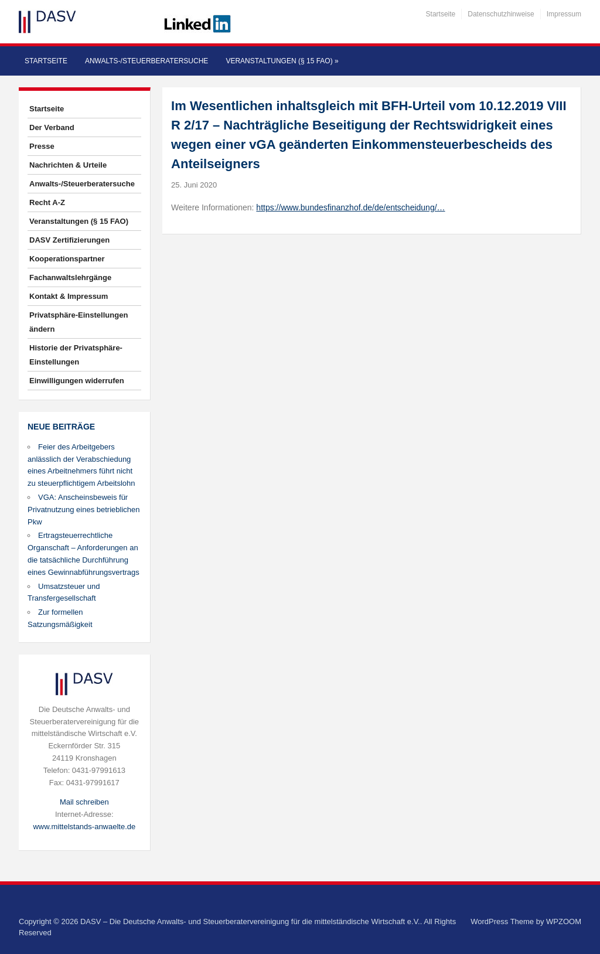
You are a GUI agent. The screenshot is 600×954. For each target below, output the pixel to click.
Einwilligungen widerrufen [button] (76, 380)
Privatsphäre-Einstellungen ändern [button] (78, 322)
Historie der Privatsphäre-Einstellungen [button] (75, 354)
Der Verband (51, 127)
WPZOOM (563, 921)
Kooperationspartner (67, 258)
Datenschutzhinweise (501, 14)
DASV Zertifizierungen (69, 240)
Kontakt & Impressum (68, 296)
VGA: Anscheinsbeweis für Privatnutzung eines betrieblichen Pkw (84, 509)
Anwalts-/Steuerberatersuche (146, 61)
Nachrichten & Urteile (68, 165)
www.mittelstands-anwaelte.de (84, 826)
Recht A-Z (47, 202)
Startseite (441, 14)
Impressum (564, 14)
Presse (41, 146)
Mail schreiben (84, 802)
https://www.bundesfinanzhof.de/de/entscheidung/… (350, 207)
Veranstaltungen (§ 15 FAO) (282, 61)
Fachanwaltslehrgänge (70, 277)
